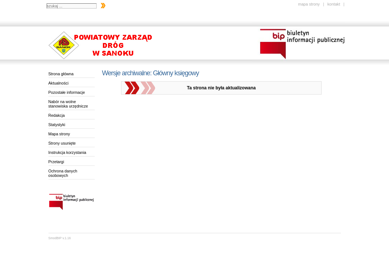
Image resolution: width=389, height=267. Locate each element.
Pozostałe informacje (66, 92)
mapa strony (309, 4)
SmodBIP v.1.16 (59, 238)
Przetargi (56, 161)
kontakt (333, 4)
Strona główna (61, 74)
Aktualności (58, 83)
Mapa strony (59, 134)
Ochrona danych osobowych (62, 173)
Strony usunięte (62, 143)
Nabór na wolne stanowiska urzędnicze (68, 103)
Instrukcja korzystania (67, 152)
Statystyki (57, 124)
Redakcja (56, 115)
